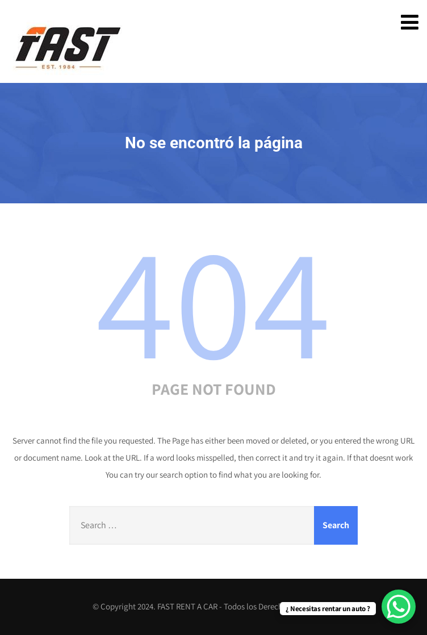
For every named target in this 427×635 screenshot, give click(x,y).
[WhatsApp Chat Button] (399, 607)
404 (213, 300)
